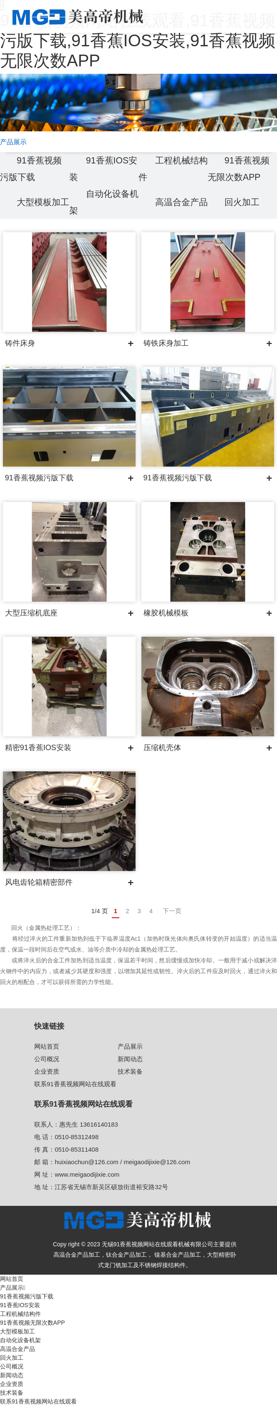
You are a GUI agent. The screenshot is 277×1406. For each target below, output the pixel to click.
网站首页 (46, 1046)
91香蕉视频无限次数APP (32, 1322)
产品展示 (130, 1046)
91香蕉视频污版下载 (26, 1296)
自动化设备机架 (20, 1340)
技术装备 (130, 1071)
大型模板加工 (17, 1331)
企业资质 (46, 1071)
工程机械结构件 (20, 1314)
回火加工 (242, 202)
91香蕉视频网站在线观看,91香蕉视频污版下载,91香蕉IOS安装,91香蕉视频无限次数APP (137, 40)
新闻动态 (130, 1058)
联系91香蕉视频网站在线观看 (75, 1083)
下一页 (172, 910)
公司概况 (46, 1058)
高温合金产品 (17, 1349)
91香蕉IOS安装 (20, 1305)
